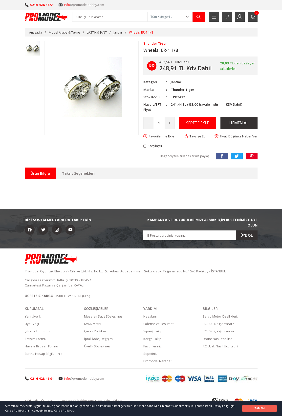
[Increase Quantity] (169, 123)
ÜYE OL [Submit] (246, 235)
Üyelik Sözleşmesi (97, 346)
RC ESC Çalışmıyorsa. (219, 331)
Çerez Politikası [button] (64, 410)
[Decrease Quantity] (148, 123)
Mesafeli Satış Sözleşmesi (103, 316)
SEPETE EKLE (197, 123)
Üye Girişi (32, 323)
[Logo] (46, 16)
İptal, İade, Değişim (98, 339)
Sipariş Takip (152, 331)
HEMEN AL (238, 123)
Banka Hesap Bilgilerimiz (43, 354)
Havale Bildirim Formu (41, 346)
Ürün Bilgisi (40, 173)
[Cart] (253, 17)
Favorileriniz (152, 346)
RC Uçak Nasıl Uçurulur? (220, 346)
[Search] (110, 17)
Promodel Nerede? (157, 361)
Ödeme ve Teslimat (158, 323)
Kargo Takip (152, 339)
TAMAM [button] (259, 408)
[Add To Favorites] (159, 136)
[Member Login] (240, 17)
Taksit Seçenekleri (78, 173)
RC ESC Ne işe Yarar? (218, 323)
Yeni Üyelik (33, 316)
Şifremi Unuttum (37, 331)
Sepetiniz (150, 354)
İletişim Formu (35, 339)
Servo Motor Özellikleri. (220, 316)
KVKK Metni (92, 323)
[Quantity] (159, 123)
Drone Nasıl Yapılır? (217, 339)
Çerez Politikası (95, 331)
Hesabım (150, 316)
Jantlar (176, 82)
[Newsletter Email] (200, 235)
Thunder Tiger (183, 89)
